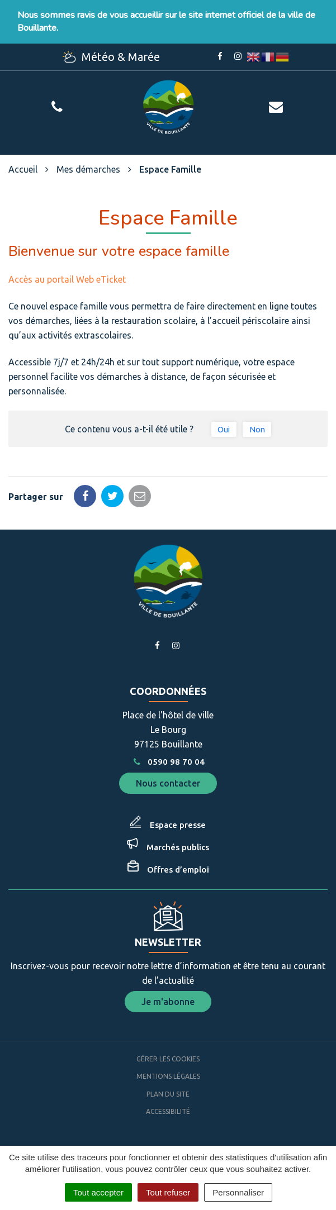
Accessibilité (168, 1111)
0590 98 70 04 (167, 761)
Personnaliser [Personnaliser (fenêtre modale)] (238, 1192)
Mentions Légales (168, 1076)
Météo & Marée (111, 56)
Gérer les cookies (168, 1059)
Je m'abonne (168, 1002)
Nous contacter (168, 783)
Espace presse (178, 825)
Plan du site (168, 1094)
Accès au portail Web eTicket (67, 279)
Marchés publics (177, 847)
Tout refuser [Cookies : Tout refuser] (168, 1192)
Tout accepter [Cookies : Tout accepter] (98, 1192)
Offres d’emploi (178, 869)
